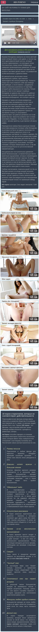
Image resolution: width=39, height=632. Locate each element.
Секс (30, 19)
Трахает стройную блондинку (13, 21)
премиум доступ (24, 52)
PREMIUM (34, 2)
